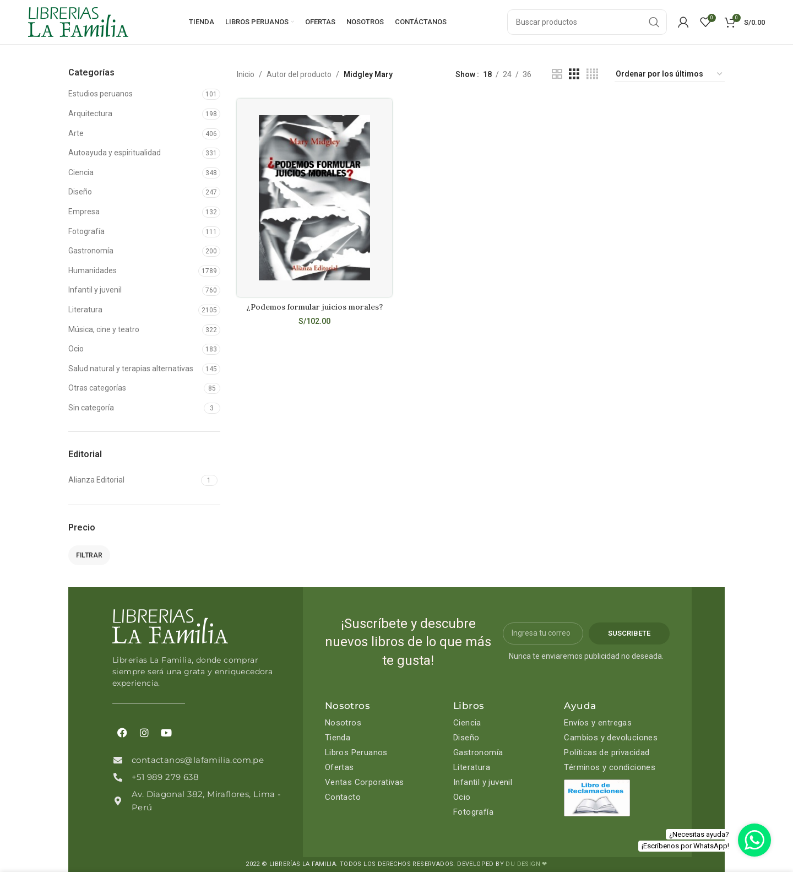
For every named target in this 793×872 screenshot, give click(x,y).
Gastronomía (90, 250)
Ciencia (81, 172)
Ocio (76, 348)
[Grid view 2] (557, 74)
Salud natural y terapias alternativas (130, 368)
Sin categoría (91, 407)
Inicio (245, 74)
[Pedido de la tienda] (670, 74)
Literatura (85, 309)
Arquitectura (90, 113)
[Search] (587, 22)
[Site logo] (78, 21)
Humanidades (92, 270)
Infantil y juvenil (95, 289)
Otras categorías (97, 387)
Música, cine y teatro (103, 329)
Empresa (84, 211)
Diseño (80, 191)
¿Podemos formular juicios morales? (314, 307)
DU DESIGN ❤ (526, 864)
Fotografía (86, 231)
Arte (76, 133)
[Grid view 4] (592, 74)
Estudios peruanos (100, 93)
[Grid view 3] (574, 74)
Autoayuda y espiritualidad (114, 152)
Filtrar (89, 555)
